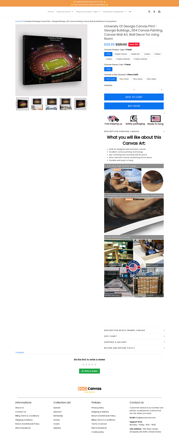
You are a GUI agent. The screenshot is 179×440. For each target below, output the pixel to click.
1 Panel (128, 49)
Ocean (56, 423)
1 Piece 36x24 (137, 79)
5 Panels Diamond (123, 59)
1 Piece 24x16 (132, 74)
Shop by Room (65, 11)
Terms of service (99, 423)
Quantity (108, 85)
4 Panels (109, 59)
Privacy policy (97, 407)
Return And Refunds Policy (27, 423)
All (22, 21)
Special (56, 407)
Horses (56, 420)
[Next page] (86, 103)
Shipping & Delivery (24, 420)
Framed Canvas (121, 54)
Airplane (57, 428)
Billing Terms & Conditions (27, 415)
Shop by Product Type (88, 11)
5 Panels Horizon (140, 59)
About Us (19, 407)
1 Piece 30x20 (124, 79)
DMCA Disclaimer (23, 428)
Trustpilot (19, 352)
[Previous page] (16, 103)
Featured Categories (114, 11)
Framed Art (135, 54)
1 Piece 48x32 (151, 79)
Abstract (57, 411)
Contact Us (20, 411)
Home (51, 11)
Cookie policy (97, 432)
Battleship (58, 415)
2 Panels (147, 54)
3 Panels (157, 54)
